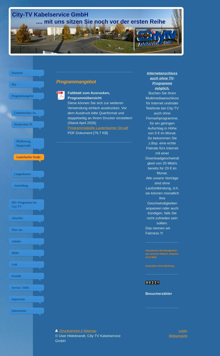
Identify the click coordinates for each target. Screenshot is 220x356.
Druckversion (68, 331)
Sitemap (89, 331)
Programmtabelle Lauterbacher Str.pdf (98, 128)
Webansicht (178, 336)
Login (183, 331)
